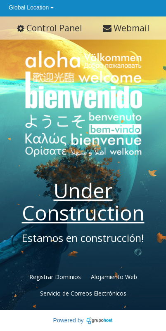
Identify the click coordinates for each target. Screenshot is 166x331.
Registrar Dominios (55, 277)
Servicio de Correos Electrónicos (83, 293)
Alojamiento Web (114, 277)
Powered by (68, 320)
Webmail (126, 28)
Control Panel (49, 28)
